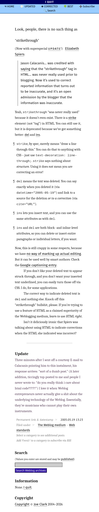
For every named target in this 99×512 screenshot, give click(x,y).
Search (51, 10)
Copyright (22, 504)
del (27, 135)
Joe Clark (40, 504)
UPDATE (54, 49)
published (67, 459)
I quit (27, 487)
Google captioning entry (38, 265)
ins (38, 135)
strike (72, 118)
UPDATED (30, 6)
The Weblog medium (52, 425)
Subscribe (89, 6)
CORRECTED (51, 6)
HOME (10, 6)
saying (25, 69)
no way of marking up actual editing (54, 254)
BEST (70, 6)
